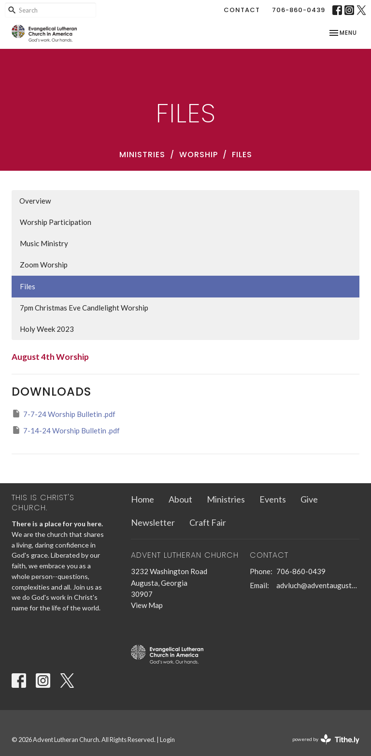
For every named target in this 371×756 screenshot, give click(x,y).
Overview (35, 200)
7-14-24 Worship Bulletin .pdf (66, 430)
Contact (242, 10)
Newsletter (153, 522)
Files (27, 286)
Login (167, 739)
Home (142, 499)
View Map (147, 605)
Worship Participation (55, 222)
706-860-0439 (298, 10)
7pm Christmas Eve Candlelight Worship (84, 307)
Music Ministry (44, 243)
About (180, 499)
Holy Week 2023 (47, 329)
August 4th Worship (50, 357)
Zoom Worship (44, 264)
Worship (198, 154)
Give (309, 499)
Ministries (142, 154)
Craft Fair (207, 522)
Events (272, 499)
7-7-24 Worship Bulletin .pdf (63, 413)
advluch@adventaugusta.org (317, 585)
